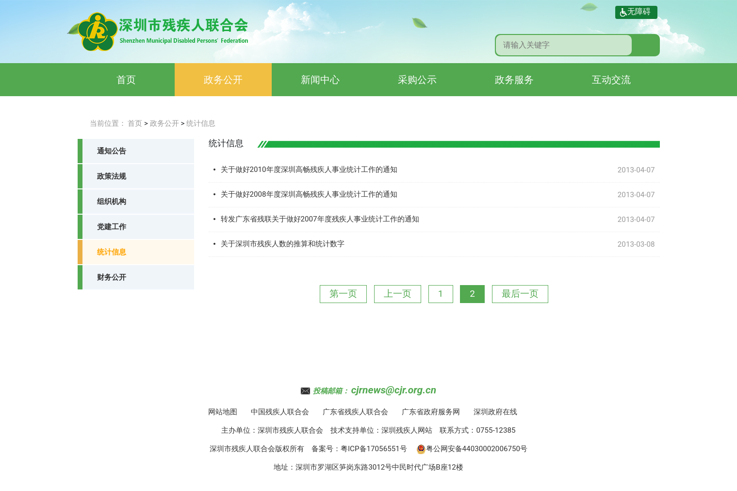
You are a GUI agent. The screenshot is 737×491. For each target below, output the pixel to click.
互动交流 (611, 79)
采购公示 (417, 79)
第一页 (343, 293)
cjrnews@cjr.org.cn (393, 390)
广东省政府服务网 (431, 411)
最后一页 (520, 293)
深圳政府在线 (495, 411)
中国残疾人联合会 (280, 411)
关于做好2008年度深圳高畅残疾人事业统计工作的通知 (309, 194)
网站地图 (222, 411)
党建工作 (111, 226)
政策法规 (111, 176)
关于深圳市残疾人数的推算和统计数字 (282, 243)
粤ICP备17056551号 (374, 448)
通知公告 (111, 151)
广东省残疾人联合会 (355, 411)
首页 (126, 79)
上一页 (397, 293)
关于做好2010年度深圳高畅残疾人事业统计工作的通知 (309, 169)
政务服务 (514, 79)
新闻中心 (320, 79)
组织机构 (111, 201)
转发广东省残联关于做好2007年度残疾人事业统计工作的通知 (320, 219)
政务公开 (223, 79)
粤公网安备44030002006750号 (472, 448)
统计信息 (200, 123)
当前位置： (108, 123)
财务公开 (111, 277)
